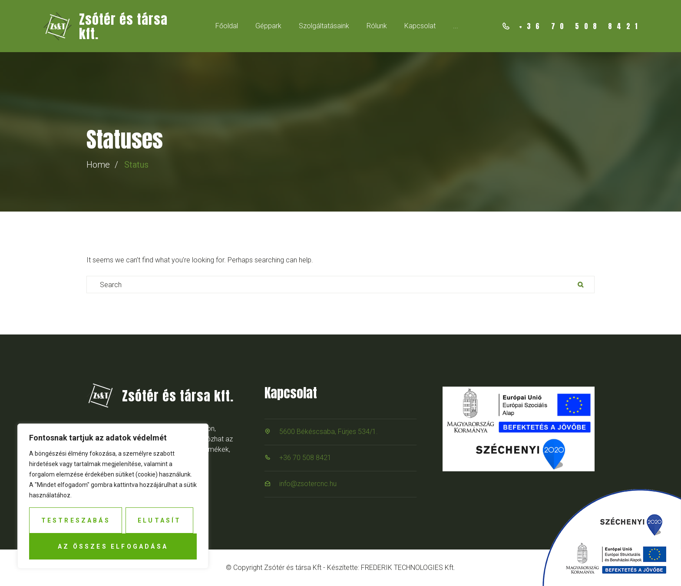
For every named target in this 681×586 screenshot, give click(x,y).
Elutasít (160, 520)
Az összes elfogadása (113, 546)
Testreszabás (75, 520)
